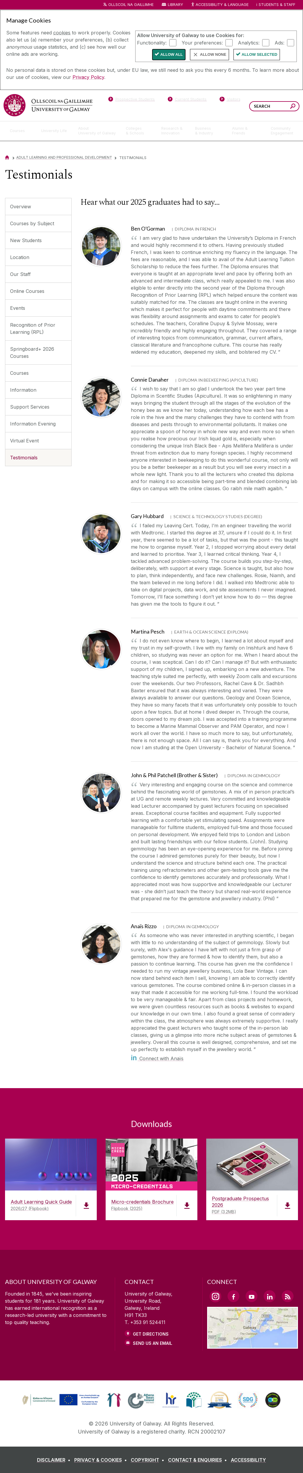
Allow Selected (260, 54)
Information (23, 390)
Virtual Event (24, 441)
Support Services (29, 407)
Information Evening (33, 424)
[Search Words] (274, 106)
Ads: (279, 42)
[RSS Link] (288, 1296)
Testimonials (24, 458)
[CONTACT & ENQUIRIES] (198, 1460)
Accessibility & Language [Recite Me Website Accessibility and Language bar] (219, 4)
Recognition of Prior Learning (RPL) (32, 328)
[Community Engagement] (282, 130)
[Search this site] (292, 107)
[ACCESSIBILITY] (248, 1460)
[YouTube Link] (251, 1296)
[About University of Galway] (97, 130)
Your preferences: (202, 42)
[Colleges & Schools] (139, 130)
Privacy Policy (88, 77)
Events (17, 308)
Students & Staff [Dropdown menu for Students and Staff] (277, 4)
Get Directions (151, 1334)
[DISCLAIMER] (55, 1460)
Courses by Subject (32, 223)
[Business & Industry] (208, 130)
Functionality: (152, 42)
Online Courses (27, 291)
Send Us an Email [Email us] (152, 1343)
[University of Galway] (48, 105)
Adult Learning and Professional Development (64, 157)
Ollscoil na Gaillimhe (131, 4)
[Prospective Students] (131, 100)
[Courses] (20, 130)
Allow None (213, 54)
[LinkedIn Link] (269, 1296)
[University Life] (54, 130)
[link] (60, 1400)
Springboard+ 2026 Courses (32, 352)
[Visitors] (230, 100)
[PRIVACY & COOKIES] (101, 1460)
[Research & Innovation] (173, 130)
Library (175, 4)
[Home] (7, 157)
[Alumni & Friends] (246, 130)
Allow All (171, 54)
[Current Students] (187, 100)
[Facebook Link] (233, 1296)
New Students (26, 240)
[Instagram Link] (215, 1296)
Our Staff (20, 274)
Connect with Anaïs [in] (157, 1058)
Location (19, 257)
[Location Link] (252, 1345)
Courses (19, 373)
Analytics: (249, 42)
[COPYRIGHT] (149, 1460)
